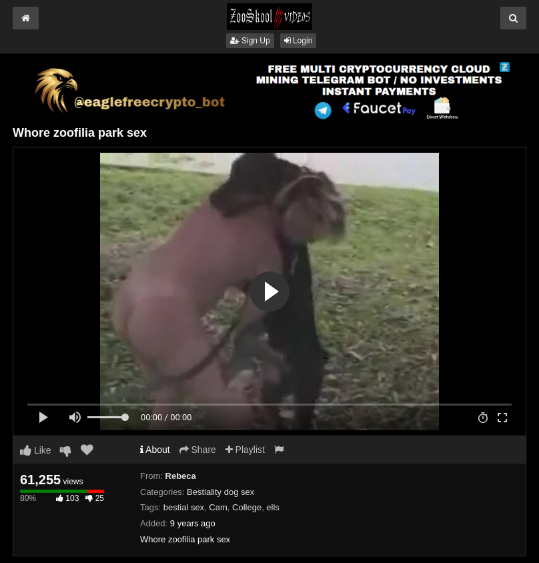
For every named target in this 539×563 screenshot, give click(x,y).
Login (298, 40)
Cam (218, 507)
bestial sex (183, 507)
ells (273, 507)
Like (35, 450)
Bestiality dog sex (220, 492)
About (155, 449)
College (246, 507)
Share (197, 449)
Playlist (245, 449)
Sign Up (250, 40)
